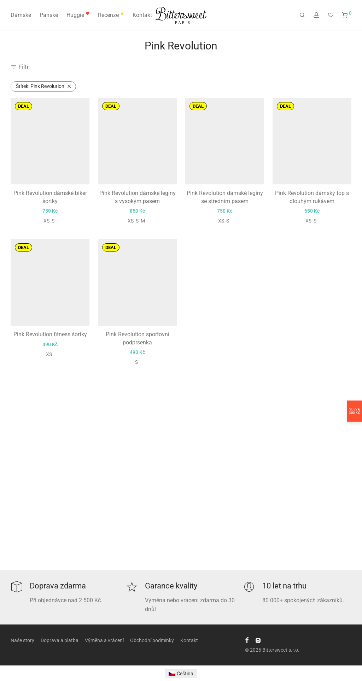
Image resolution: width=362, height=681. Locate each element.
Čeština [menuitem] (185, 673)
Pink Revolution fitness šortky (50, 334)
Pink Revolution (40, 86)
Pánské (49, 15)
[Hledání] (302, 15)
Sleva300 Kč (354, 411)
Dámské (21, 15)
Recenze (111, 15)
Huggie (77, 15)
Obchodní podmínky (152, 640)
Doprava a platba (59, 640)
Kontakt (142, 15)
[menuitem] (181, 673)
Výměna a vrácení (104, 640)
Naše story (22, 640)
